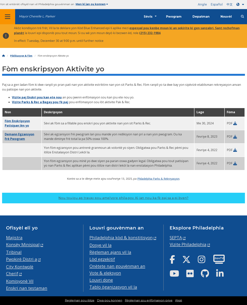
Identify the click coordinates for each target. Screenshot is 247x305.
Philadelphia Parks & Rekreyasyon (158, 178)
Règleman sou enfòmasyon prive (148, 300)
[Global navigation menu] (7, 16)
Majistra (14, 237)
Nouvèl (226, 16)
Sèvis (148, 16)
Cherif (12, 273)
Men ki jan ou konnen (92, 4)
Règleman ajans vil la (110, 252)
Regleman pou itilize (79, 300)
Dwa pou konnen (109, 300)
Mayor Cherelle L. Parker (37, 16)
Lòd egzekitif (102, 259)
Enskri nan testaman (26, 288)
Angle (202, 4)
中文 (230, 4)
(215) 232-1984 (149, 33)
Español (217, 4)
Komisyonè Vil (19, 281)
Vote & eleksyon (105, 273)
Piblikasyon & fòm (21, 55)
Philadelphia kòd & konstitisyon (121, 237)
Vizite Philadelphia (188, 244)
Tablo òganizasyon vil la (113, 287)
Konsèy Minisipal (23, 244)
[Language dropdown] (241, 4)
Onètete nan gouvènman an (117, 266)
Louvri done (101, 280)
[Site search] (242, 16)
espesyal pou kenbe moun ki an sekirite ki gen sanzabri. (172, 28)
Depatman (201, 16)
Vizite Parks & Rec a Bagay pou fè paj (40, 102)
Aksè (178, 300)
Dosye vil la (100, 245)
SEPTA (176, 237)
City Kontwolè (19, 267)
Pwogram (174, 16)
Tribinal (14, 252)
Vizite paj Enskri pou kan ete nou (37, 97)
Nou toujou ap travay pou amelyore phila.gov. (123, 198)
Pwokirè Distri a (21, 259)
